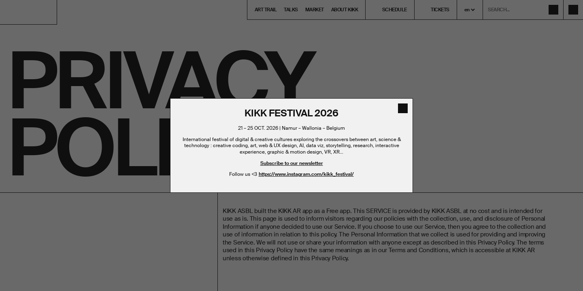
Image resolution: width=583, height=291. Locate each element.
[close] (403, 108)
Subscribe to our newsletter (291, 163)
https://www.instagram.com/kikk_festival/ (306, 174)
